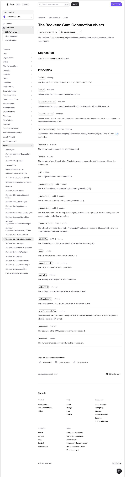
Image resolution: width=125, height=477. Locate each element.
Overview (6, 49)
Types (18, 145)
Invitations (18, 83)
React (69, 404)
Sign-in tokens (18, 103)
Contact (41, 443)
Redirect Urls (18, 87)
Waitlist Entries (18, 112)
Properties (45, 70)
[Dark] (113, 463)
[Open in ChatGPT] (68, 32)
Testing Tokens (18, 108)
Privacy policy (71, 440)
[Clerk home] (42, 393)
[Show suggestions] (32, 17)
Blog (40, 440)
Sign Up (116, 4)
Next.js (69, 408)
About (40, 433)
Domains (18, 70)
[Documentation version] (25, 4)
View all (69, 415)
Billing (18, 62)
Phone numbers (18, 95)
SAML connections (18, 99)
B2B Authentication (45, 408)
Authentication (43, 404)
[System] (120, 463)
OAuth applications (18, 128)
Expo (68, 411)
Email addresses (18, 91)
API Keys (18, 124)
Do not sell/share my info (76, 446)
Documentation (101, 404)
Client (18, 78)
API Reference (10, 40)
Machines (18, 116)
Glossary (98, 411)
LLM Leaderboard (101, 421)
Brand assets (43, 446)
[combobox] (16, 17)
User (18, 53)
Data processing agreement (77, 443)
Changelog (99, 408)
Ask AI (75, 4)
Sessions (18, 74)
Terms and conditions (75, 433)
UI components (11, 36)
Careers (41, 436)
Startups (98, 418)
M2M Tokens (18, 120)
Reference (18, 28)
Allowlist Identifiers (18, 66)
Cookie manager (73, 450)
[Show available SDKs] (116, 134)
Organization (18, 58)
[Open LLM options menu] (80, 32)
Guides (7, 23)
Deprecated (46, 52)
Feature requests (101, 415)
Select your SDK (8, 12)
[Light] (116, 463)
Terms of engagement (75, 436)
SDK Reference (11, 32)
